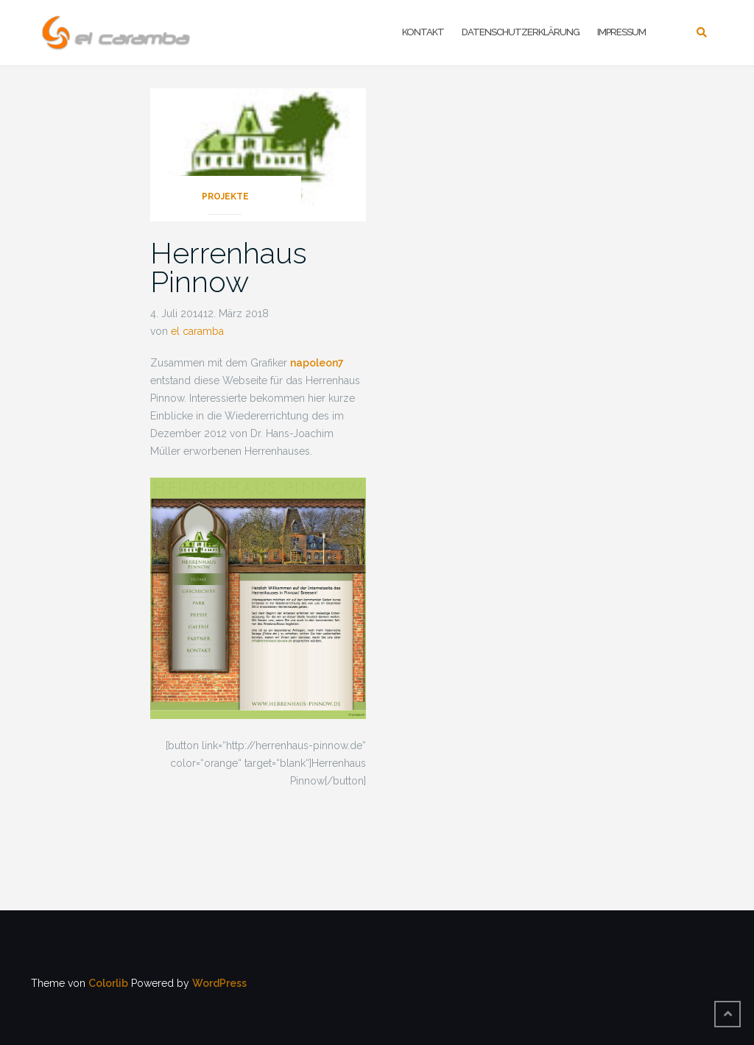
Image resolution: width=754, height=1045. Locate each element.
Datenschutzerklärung (520, 32)
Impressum (621, 32)
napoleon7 (317, 363)
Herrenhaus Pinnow (228, 267)
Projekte (225, 196)
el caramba (197, 331)
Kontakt (423, 32)
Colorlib (108, 983)
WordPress (219, 983)
